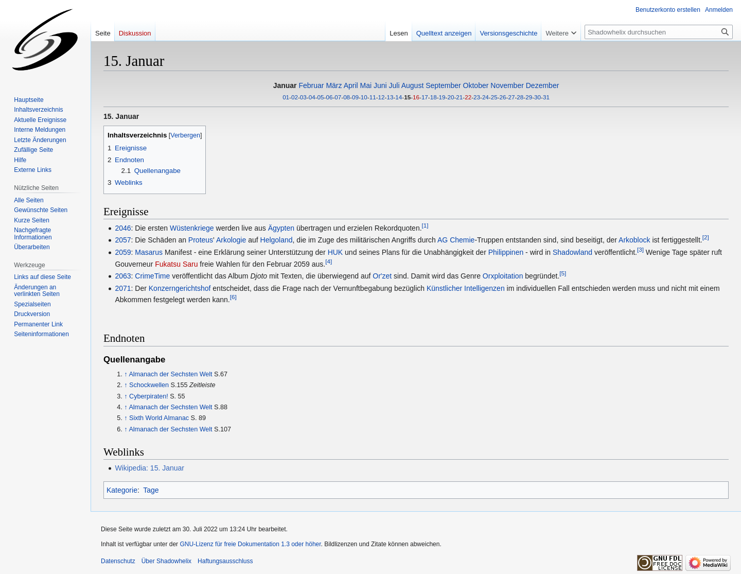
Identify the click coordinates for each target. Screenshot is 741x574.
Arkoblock (634, 240)
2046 (123, 228)
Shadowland (572, 252)
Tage (150, 490)
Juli (394, 85)
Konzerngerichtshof (180, 288)
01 (286, 97)
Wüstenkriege (192, 228)
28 (520, 97)
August (412, 85)
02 (294, 97)
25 (494, 97)
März (334, 85)
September (443, 85)
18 (433, 97)
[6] (233, 297)
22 (468, 97)
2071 (123, 288)
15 (407, 97)
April (351, 85)
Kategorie (122, 490)
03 (303, 97)
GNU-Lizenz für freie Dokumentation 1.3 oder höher (250, 544)
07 (337, 97)
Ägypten (281, 228)
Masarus (149, 252)
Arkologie (231, 240)
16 (416, 97)
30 (537, 97)
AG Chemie (455, 240)
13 (389, 97)
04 (312, 97)
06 (329, 97)
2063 (123, 276)
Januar (285, 85)
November (507, 85)
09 (355, 97)
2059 (123, 252)
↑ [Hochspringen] (125, 374)
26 (503, 97)
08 (346, 97)
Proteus (200, 240)
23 (476, 97)
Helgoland (276, 240)
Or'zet (382, 276)
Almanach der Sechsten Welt (170, 374)
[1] (425, 225)
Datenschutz (118, 561)
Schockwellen (149, 385)
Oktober (476, 85)
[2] (705, 237)
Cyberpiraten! (148, 396)
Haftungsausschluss (225, 561)
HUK (335, 252)
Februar (311, 85)
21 (459, 97)
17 (424, 97)
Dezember (542, 85)
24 (485, 97)
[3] (640, 249)
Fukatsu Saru (176, 264)
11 (372, 97)
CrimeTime (152, 276)
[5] (562, 273)
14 (398, 97)
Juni (380, 85)
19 (442, 97)
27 (511, 97)
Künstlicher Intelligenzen (466, 288)
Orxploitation (503, 276)
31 (546, 97)
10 (364, 97)
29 (528, 97)
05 (320, 97)
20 (450, 97)
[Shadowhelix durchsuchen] (659, 32)
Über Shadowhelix (166, 561)
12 (381, 97)
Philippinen (506, 252)
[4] (328, 261)
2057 (123, 240)
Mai (366, 85)
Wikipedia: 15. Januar (149, 468)
